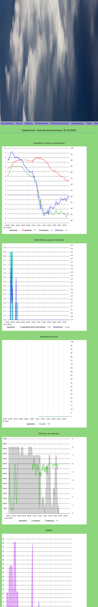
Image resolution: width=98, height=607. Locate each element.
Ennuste (19, 123)
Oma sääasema (7, 123)
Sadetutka (28, 123)
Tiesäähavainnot (77, 123)
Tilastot (89, 123)
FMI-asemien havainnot (59, 123)
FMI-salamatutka (41, 123)
